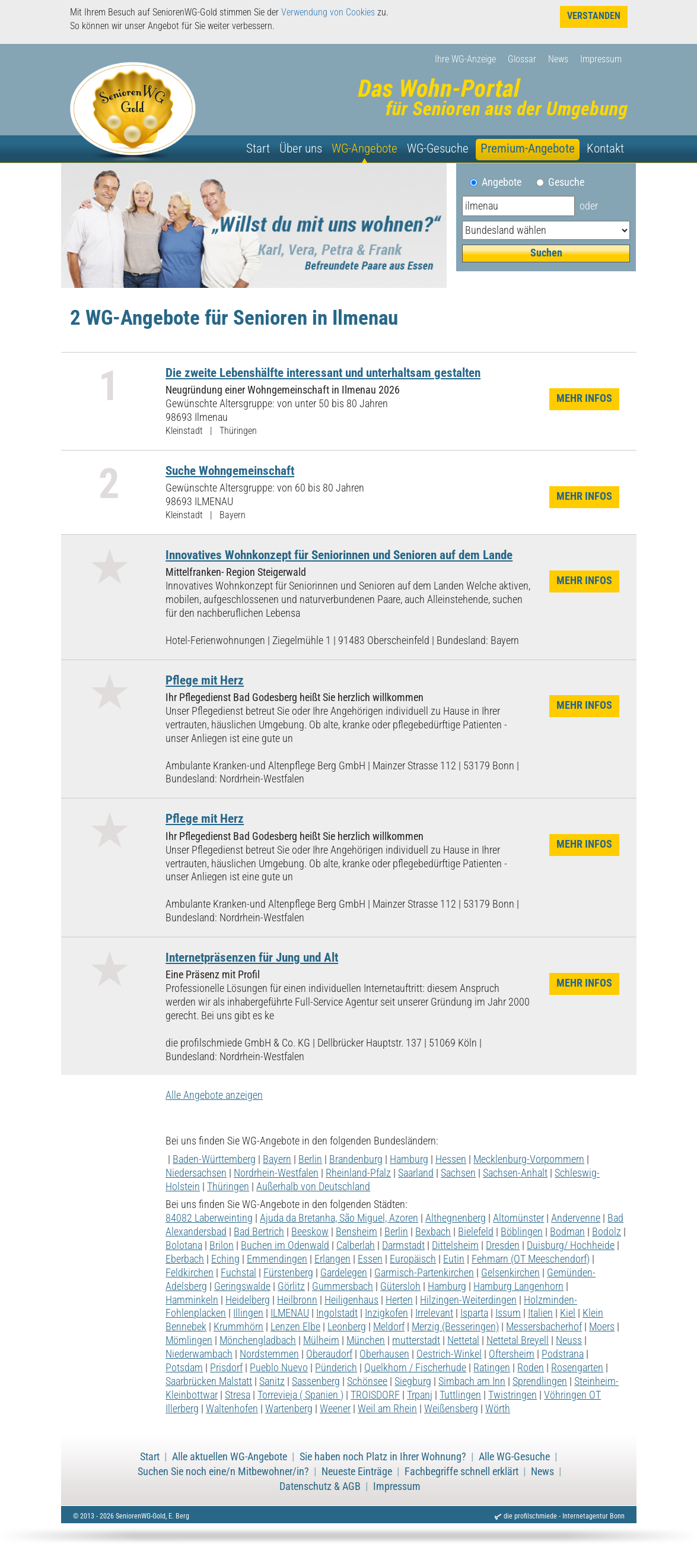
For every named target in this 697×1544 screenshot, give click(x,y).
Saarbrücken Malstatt (209, 1381)
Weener (335, 1409)
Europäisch (413, 1259)
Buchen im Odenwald (285, 1245)
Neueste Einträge (357, 1472)
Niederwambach (199, 1354)
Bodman (567, 1232)
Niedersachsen (196, 1173)
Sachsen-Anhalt (515, 1173)
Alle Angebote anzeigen (214, 1095)
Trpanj (419, 1395)
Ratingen (491, 1368)
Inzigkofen (386, 1313)
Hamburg (409, 1159)
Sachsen (458, 1173)
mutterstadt (416, 1340)
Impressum (601, 59)
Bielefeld (476, 1232)
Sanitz (272, 1381)
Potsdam (184, 1368)
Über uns (300, 148)
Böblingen (522, 1232)
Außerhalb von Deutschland (313, 1187)
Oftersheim (511, 1354)
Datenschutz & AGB (320, 1486)
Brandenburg (356, 1159)
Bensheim (356, 1232)
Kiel (567, 1313)
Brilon (221, 1245)
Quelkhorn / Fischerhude (415, 1368)
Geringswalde (242, 1286)
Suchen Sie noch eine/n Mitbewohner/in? (223, 1472)
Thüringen (228, 1187)
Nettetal (463, 1340)
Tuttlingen (460, 1395)
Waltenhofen (232, 1409)
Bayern (277, 1159)
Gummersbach (342, 1286)
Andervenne (575, 1218)
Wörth (497, 1409)
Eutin (453, 1259)
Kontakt (605, 148)
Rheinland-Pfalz (358, 1173)
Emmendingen (277, 1259)
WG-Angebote (364, 148)
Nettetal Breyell (517, 1340)
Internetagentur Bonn (593, 1516)
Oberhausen (384, 1354)
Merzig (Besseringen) (455, 1327)
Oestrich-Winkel (449, 1354)
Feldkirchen (190, 1273)
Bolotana (184, 1245)
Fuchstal (238, 1273)
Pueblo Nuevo (279, 1368)
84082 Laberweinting (209, 1218)
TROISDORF (375, 1395)
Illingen (248, 1313)
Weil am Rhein (387, 1409)
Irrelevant (434, 1313)
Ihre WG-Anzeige (465, 59)
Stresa (237, 1395)
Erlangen (332, 1259)
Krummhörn (238, 1327)
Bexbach (433, 1232)
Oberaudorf (329, 1354)
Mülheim (321, 1340)
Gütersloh (400, 1286)
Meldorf (389, 1327)
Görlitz (291, 1286)
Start (258, 148)
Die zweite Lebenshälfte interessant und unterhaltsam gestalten (323, 372)
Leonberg (346, 1327)
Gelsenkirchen (510, 1273)
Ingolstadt (337, 1313)
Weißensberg (451, 1409)
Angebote (506, 182)
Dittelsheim (455, 1245)
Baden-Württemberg (214, 1159)
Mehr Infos (584, 398)
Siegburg (412, 1381)
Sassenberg (316, 1381)
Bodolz (606, 1232)
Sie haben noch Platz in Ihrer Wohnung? (383, 1457)
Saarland (416, 1173)
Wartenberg (289, 1409)
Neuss (569, 1340)
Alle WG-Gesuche (514, 1457)
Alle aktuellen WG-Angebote (229, 1457)
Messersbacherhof (544, 1327)
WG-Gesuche (438, 148)
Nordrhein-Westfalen (276, 1173)
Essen (370, 1259)
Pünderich (336, 1368)
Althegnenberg (455, 1218)
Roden (530, 1368)
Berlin (310, 1159)
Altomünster (518, 1218)
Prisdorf (226, 1368)
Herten (399, 1300)
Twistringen (512, 1395)
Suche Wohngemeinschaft (230, 470)
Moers (602, 1327)
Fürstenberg (288, 1273)
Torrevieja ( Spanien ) (300, 1395)
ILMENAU (289, 1313)
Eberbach (185, 1259)
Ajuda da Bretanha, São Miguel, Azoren (339, 1218)
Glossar (522, 59)
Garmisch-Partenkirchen (424, 1273)
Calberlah (355, 1245)
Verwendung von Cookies (328, 12)
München (365, 1340)
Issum (508, 1313)
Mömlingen (189, 1340)
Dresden (503, 1245)
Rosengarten (577, 1368)
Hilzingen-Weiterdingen (468, 1300)
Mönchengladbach (257, 1340)
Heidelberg (247, 1300)
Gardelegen (343, 1273)
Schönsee (367, 1381)
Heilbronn (297, 1300)
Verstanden (593, 15)
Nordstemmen (269, 1354)
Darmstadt (403, 1245)
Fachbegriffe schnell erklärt (461, 1472)
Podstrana (563, 1354)
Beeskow (310, 1232)
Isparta (474, 1313)
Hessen (450, 1159)
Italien (540, 1313)
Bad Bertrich (259, 1232)
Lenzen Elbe (295, 1327)
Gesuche (566, 182)
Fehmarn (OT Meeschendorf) (531, 1259)
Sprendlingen (540, 1381)
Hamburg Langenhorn (518, 1286)
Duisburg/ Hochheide (571, 1245)
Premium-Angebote (527, 148)
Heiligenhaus (351, 1300)
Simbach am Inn (471, 1381)
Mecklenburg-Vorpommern (528, 1159)
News (558, 59)
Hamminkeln (192, 1300)
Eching (225, 1259)
